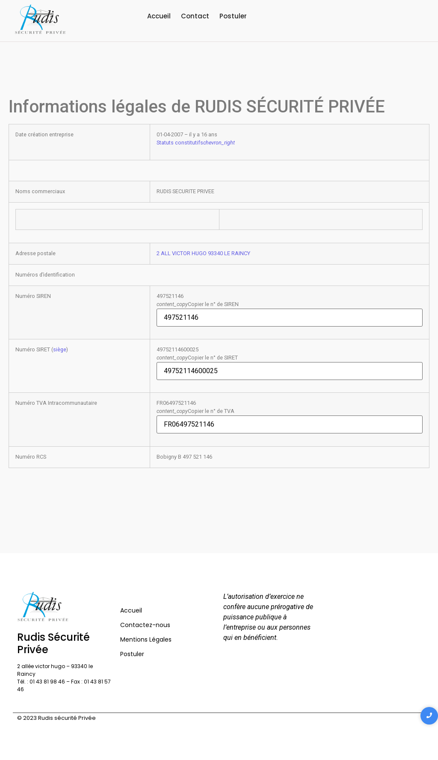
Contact (195, 16)
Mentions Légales (146, 639)
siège (59, 349)
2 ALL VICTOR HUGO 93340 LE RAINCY (203, 253)
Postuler (233, 16)
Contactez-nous (145, 625)
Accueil (159, 16)
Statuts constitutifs (196, 142)
